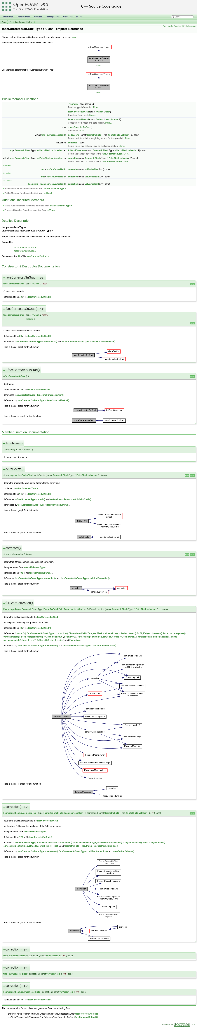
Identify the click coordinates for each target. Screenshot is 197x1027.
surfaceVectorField (56, 176)
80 (20, 336)
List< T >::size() (57, 640)
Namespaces (53, 18)
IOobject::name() (35, 637)
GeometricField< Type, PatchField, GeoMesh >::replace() (91, 846)
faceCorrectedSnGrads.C (40, 999)
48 (20, 999)
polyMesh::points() (12, 640)
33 (20, 389)
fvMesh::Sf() (43, 640)
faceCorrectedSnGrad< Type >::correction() (35, 578)
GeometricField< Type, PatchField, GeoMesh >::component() (43, 842)
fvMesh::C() (20, 633)
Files (79, 18)
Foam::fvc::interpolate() (174, 633)
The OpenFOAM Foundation (30, 9)
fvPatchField (114, 135)
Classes (68, 18)
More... (74, 37)
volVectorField (92, 176)
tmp (43, 135)
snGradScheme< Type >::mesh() (30, 499)
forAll (139, 633)
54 (19, 256)
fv (10, 22)
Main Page (8, 17)
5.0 (45, 4)
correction (73, 158)
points (174, 637)
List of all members (189, 26)
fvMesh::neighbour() (53, 637)
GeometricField (93, 135)
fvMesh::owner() (127, 637)
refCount (48, 193)
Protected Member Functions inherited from (29, 210)
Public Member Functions (172, 26)
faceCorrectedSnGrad (24, 22)
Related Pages (23, 17)
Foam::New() (70, 637)
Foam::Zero (74, 640)
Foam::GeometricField (25, 609)
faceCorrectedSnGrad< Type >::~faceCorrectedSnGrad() (88, 341)
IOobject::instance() (152, 633)
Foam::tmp (33, 184)
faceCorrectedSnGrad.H (25, 247)
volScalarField (92, 169)
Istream (114, 119)
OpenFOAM (25, 4)
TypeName (73, 104)
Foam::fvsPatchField (53, 609)
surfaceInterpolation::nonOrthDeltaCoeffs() (70, 499)
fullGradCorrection (77, 150)
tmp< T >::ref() (29, 640)
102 (21, 573)
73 (20, 297)
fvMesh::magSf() (11, 637)
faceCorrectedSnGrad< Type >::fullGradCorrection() (39, 395)
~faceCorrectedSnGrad (79, 127)
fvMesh (99, 112)
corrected (72, 142)
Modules (38, 17)
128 (21, 837)
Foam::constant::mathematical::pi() (153, 637)
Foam (4, 22)
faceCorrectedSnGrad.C (25, 251)
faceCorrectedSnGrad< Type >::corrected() (37, 645)
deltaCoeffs (73, 135)
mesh (107, 112)
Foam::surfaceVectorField (52, 184)
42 (20, 628)
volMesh (125, 135)
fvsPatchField (43, 150)
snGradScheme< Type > (55, 188)
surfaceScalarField (56, 135)
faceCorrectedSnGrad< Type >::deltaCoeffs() (36, 341)
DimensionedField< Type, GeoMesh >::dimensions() (93, 633)
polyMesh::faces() (127, 633)
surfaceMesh (57, 150)
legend (99, 65)
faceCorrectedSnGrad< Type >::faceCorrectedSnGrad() (43, 400)
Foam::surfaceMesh (73, 609)
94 (20, 494)
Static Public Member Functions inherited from (37, 205)
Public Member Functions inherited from (34, 188)
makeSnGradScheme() (123, 851)
